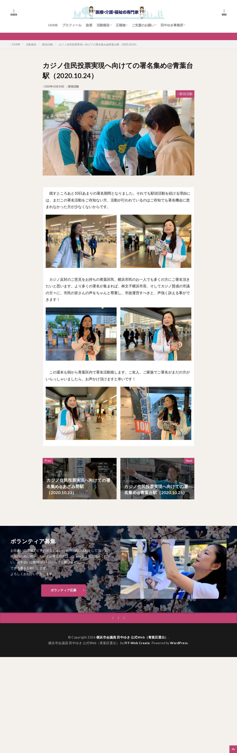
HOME (53, 25)
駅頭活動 (47, 44)
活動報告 (103, 25)
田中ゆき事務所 (172, 25)
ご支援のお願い (143, 25)
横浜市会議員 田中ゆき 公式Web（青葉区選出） (132, 637)
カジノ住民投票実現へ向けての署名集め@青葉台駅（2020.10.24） (98, 44)
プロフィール (72, 25)
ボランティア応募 (63, 590)
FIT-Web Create (137, 643)
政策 (89, 25)
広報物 (121, 25)
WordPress (179, 643)
